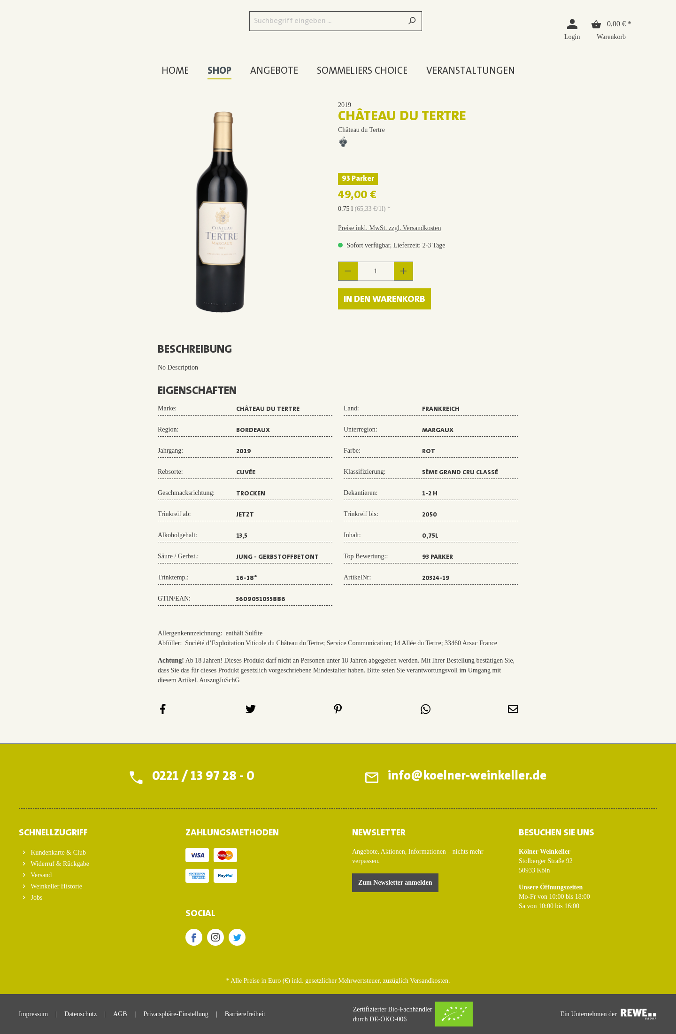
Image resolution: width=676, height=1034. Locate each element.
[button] (88, 830)
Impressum (33, 1014)
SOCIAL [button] (200, 913)
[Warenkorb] (611, 29)
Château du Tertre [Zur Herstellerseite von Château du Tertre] (361, 129)
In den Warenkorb (384, 299)
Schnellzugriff (53, 833)
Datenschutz (80, 1014)
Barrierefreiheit (245, 1014)
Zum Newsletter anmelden (395, 882)
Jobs (35, 897)
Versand (40, 875)
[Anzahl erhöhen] (404, 271)
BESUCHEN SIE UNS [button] (556, 833)
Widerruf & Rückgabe (59, 863)
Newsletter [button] (379, 833)
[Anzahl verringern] (348, 271)
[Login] (572, 29)
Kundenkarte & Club (57, 852)
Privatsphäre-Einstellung (175, 1014)
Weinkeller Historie (55, 886)
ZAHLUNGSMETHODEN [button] (232, 833)
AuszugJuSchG (219, 680)
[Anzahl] (375, 271)
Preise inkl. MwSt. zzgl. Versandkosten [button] (389, 227)
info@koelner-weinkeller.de (466, 777)
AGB (120, 1014)
